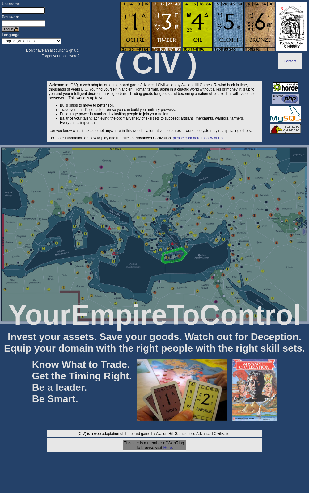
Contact (290, 61)
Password (10, 17)
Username (11, 4)
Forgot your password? (60, 56)
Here (167, 447)
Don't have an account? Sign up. (52, 50)
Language (10, 35)
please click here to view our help (200, 138)
